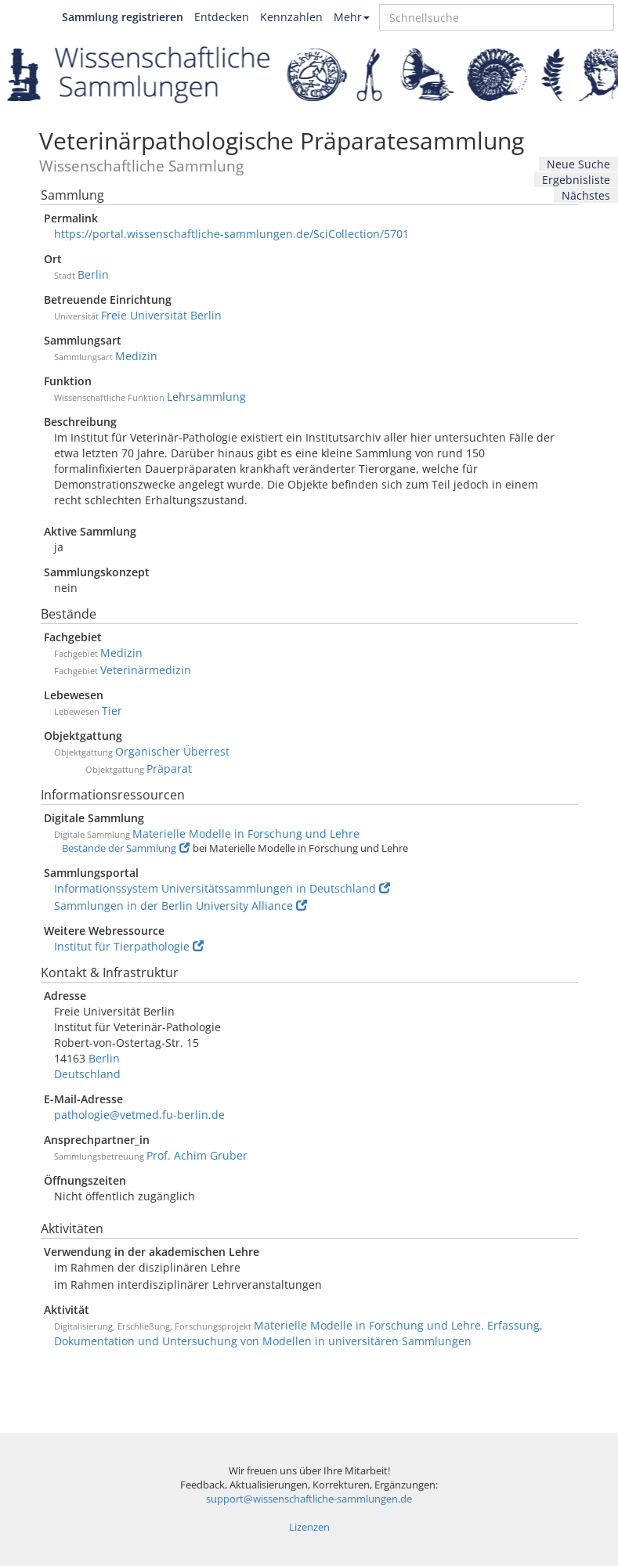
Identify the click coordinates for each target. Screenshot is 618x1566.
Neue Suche (578, 164)
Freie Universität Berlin (161, 315)
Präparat (169, 768)
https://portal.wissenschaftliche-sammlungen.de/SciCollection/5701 (231, 233)
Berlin (93, 274)
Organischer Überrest (172, 751)
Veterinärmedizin (145, 669)
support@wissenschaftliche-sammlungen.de (309, 1499)
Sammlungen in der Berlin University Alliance (180, 905)
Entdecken (221, 16)
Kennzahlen (291, 16)
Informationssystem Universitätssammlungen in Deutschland (222, 888)
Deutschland (87, 1073)
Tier (112, 710)
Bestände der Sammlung (126, 848)
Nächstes (586, 195)
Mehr (352, 16)
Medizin (136, 355)
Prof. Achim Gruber (197, 1155)
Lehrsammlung (206, 396)
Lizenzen (309, 1527)
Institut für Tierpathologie (129, 946)
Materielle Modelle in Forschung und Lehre (246, 833)
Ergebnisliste (576, 179)
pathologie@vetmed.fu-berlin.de (139, 1114)
